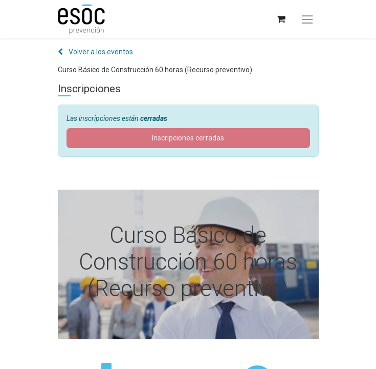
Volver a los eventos (95, 52)
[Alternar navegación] (307, 19)
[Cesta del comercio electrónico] (281, 19)
